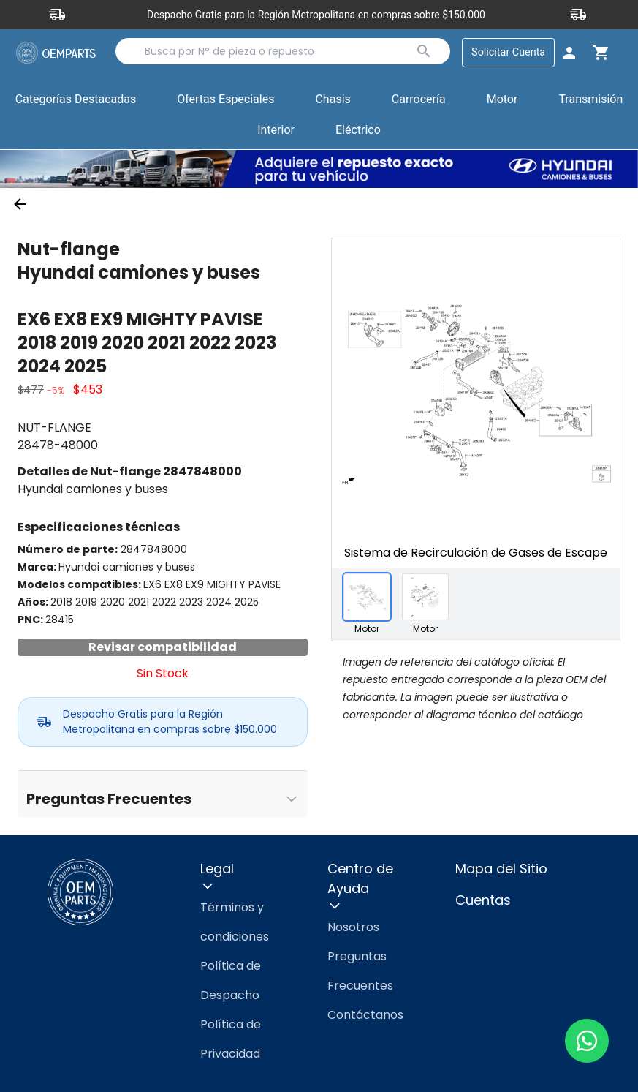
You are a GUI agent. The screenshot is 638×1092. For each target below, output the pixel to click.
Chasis (332, 99)
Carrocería (419, 99)
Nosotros (353, 927)
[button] (225, 100)
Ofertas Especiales (225, 99)
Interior (276, 130)
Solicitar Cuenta (508, 52)
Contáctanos (365, 1014)
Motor (502, 99)
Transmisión (590, 99)
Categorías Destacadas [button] (76, 102)
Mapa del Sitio (501, 868)
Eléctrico (358, 130)
